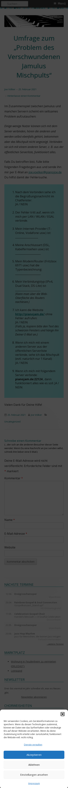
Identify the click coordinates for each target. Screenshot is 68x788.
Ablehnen (34, 769)
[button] (62, 719)
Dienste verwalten (33, 749)
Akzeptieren (34, 759)
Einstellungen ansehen (34, 779)
